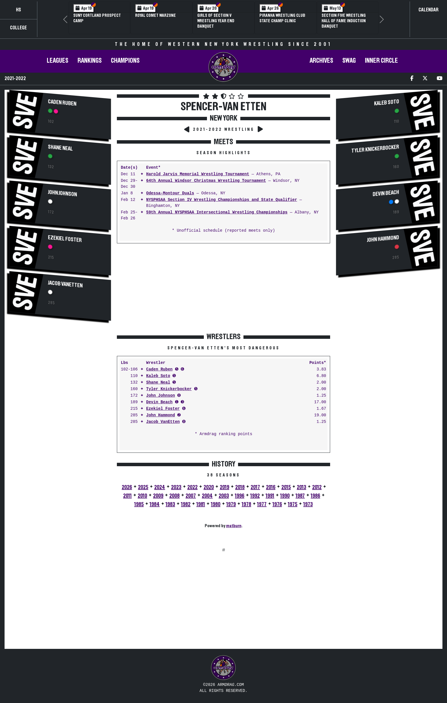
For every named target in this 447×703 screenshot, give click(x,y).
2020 (209, 487)
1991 (270, 496)
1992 (255, 496)
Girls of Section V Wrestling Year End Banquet (215, 20)
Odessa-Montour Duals (170, 193)
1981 (200, 504)
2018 (240, 487)
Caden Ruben (62, 103)
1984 (155, 504)
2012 (317, 487)
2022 (192, 487)
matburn (233, 525)
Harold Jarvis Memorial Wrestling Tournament (197, 174)
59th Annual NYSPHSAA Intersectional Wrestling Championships (217, 212)
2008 (174, 496)
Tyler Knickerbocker (169, 389)
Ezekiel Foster (65, 239)
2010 (142, 496)
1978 (246, 504)
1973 (308, 504)
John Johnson (62, 193)
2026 (127, 487)
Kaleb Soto (158, 376)
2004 (207, 496)
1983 (170, 504)
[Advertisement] (60, 374)
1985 (139, 504)
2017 (255, 487)
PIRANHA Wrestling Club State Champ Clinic (282, 18)
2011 (127, 496)
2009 (158, 496)
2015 (286, 487)
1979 (231, 504)
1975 (292, 504)
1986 (315, 496)
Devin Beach (159, 402)
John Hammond (160, 415)
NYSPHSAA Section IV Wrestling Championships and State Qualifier (221, 200)
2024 (159, 487)
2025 (143, 487)
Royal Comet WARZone (155, 15)
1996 (239, 496)
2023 (176, 487)
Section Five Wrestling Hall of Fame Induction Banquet (344, 20)
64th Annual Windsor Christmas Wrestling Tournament (206, 181)
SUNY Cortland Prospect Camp (97, 18)
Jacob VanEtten (65, 284)
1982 (185, 504)
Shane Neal (60, 148)
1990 (285, 496)
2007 (191, 496)
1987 (300, 496)
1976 (277, 504)
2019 (224, 487)
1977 (262, 504)
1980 (215, 504)
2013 (301, 487)
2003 (224, 496)
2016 (270, 487)
